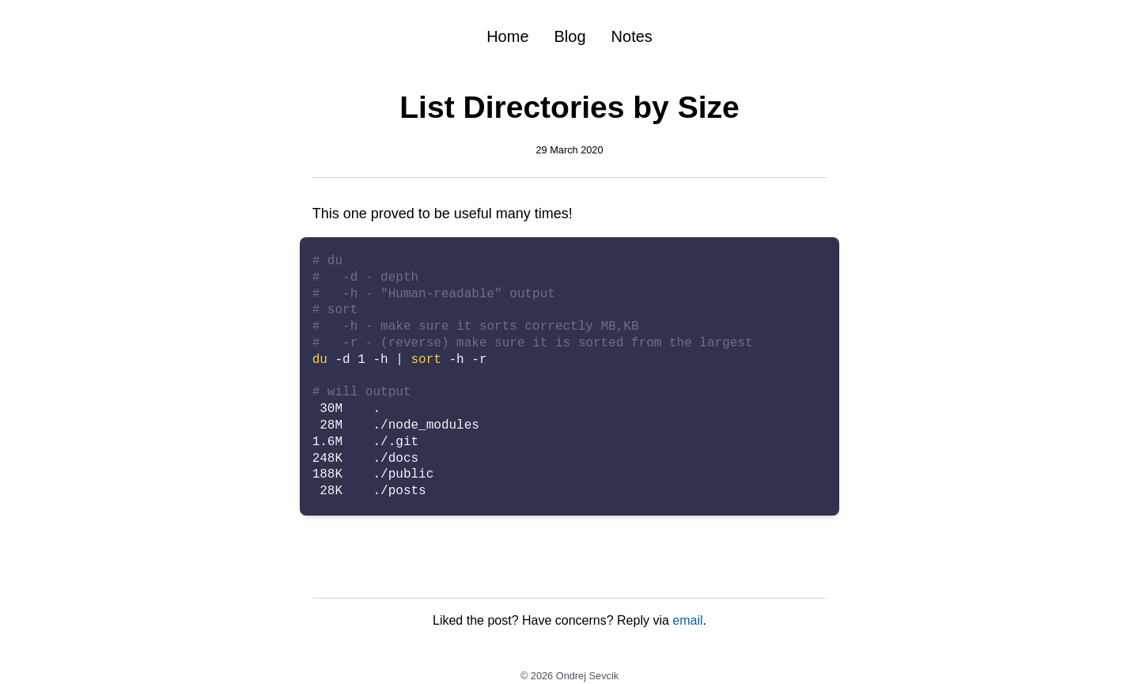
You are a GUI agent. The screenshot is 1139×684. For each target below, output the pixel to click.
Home (507, 36)
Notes (632, 36)
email (687, 620)
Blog (570, 36)
